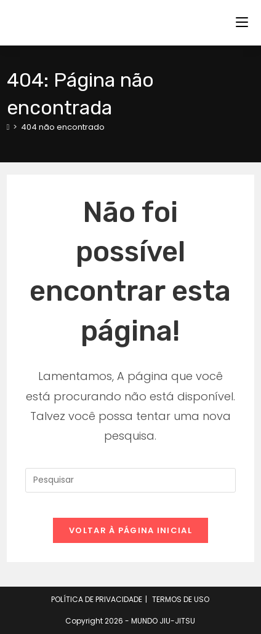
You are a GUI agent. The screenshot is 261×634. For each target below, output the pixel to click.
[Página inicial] (8, 127)
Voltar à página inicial (130, 530)
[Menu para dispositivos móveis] (242, 22)
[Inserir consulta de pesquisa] (130, 480)
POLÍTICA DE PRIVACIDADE (96, 599)
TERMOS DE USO (180, 599)
